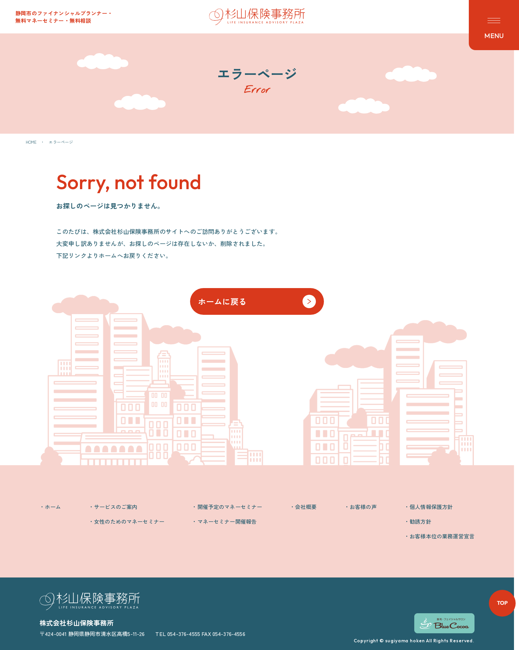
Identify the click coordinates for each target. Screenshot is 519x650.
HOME (31, 142)
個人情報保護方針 (431, 507)
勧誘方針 (420, 521)
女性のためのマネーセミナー (129, 521)
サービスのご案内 (115, 507)
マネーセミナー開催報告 (227, 521)
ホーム (53, 507)
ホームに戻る (222, 301)
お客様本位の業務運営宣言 (442, 536)
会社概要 (306, 507)
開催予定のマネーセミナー (229, 507)
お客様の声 (363, 507)
